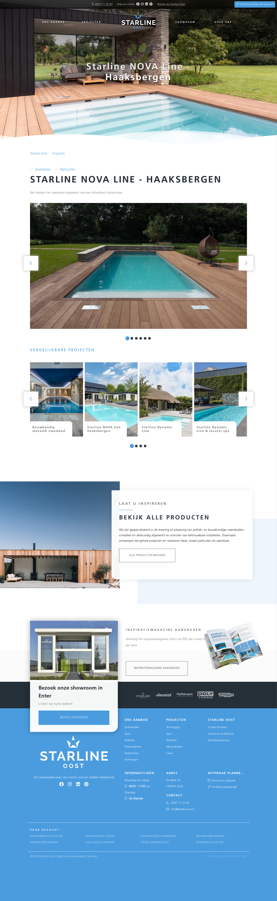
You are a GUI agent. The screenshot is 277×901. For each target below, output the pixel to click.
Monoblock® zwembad (44, 842)
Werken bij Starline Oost (171, 4)
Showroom (185, 22)
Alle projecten (174, 746)
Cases (169, 753)
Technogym (131, 759)
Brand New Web (237, 856)
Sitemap (92, 856)
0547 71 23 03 (104, 4)
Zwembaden (132, 727)
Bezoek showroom (74, 822)
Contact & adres (217, 727)
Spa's (128, 734)
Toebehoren (132, 753)
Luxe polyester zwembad (99, 842)
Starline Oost (38, 153)
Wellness (130, 740)
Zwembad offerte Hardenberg (158, 836)
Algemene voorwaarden (71, 856)
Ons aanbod (53, 22)
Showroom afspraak (221, 780)
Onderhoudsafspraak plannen (254, 4)
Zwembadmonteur (219, 740)
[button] (127, 338)
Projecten (91, 22)
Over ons (223, 22)
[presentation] (30, 263)
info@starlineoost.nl (180, 809)
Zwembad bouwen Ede (210, 842)
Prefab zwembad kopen (155, 842)
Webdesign (213, 856)
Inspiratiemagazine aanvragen (157, 668)
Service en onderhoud (221, 734)
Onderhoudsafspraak (222, 787)
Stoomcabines (133, 746)
